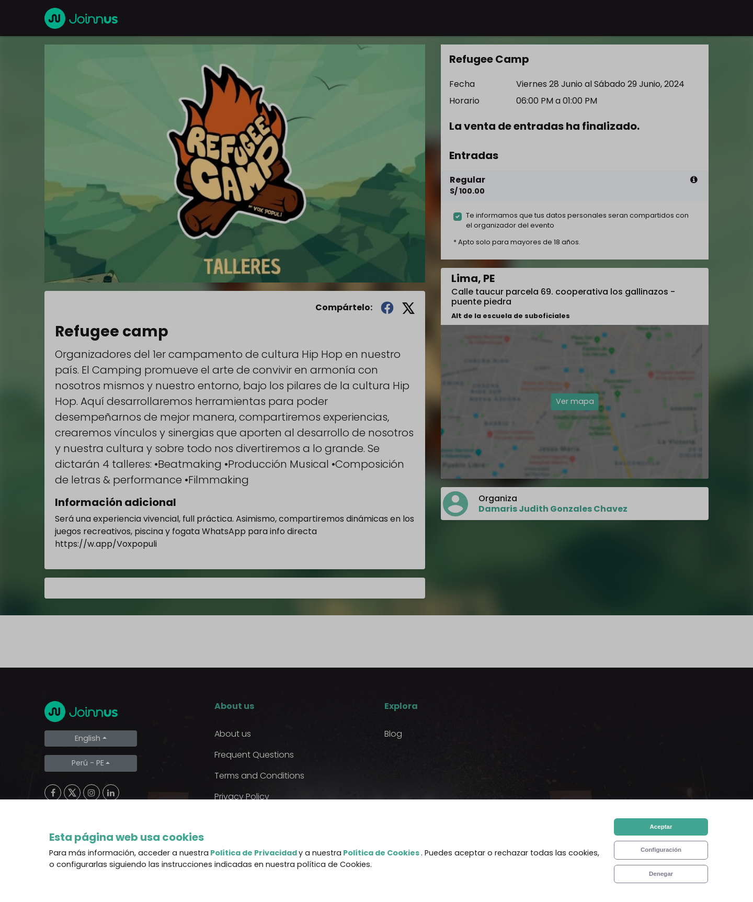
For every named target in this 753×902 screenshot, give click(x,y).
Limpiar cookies (87, 866)
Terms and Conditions (259, 776)
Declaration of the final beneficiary (285, 838)
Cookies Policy (243, 817)
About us (232, 734)
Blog (393, 734)
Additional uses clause (260, 859)
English (87, 738)
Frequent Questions (254, 755)
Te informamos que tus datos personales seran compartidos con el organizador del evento (577, 220)
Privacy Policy (241, 797)
